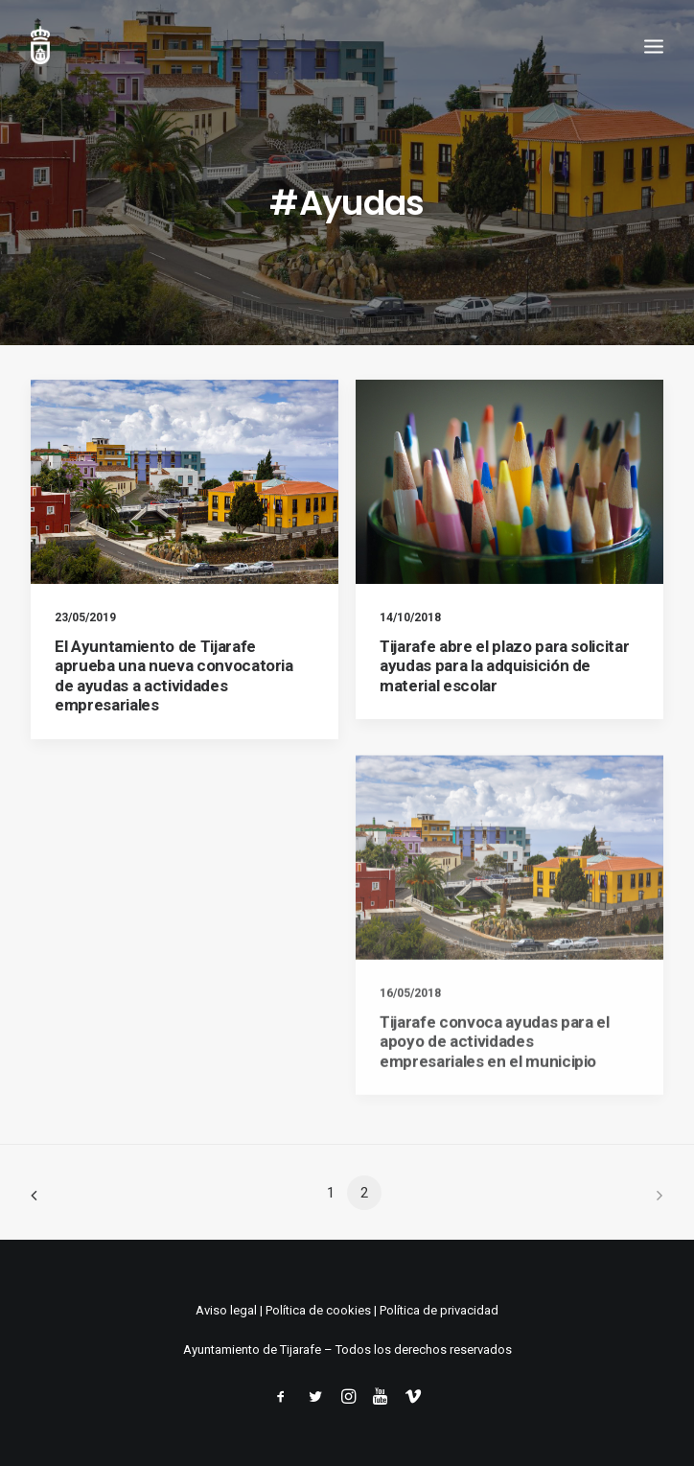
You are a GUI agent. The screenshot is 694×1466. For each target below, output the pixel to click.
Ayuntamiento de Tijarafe (252, 1349)
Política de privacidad (439, 1310)
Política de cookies (318, 1310)
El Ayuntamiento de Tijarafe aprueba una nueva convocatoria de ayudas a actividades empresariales (174, 675)
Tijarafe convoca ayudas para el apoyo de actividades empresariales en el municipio (494, 1097)
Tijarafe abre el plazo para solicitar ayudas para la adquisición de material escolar (504, 666)
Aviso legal (226, 1310)
